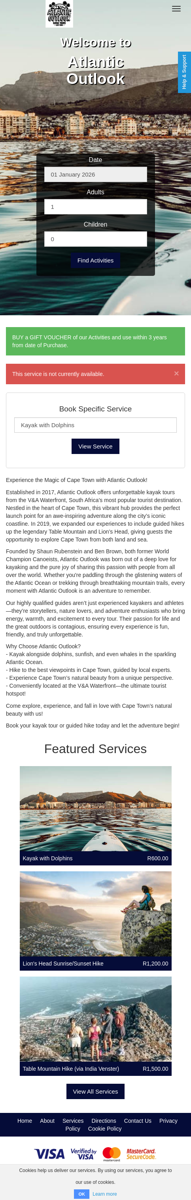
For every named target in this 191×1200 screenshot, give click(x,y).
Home (24, 1121)
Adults (95, 192)
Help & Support (184, 72)
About (47, 1121)
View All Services (95, 1091)
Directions (104, 1121)
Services (73, 1121)
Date (95, 159)
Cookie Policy (105, 1129)
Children (96, 224)
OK (81, 1194)
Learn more (105, 1194)
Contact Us (137, 1121)
